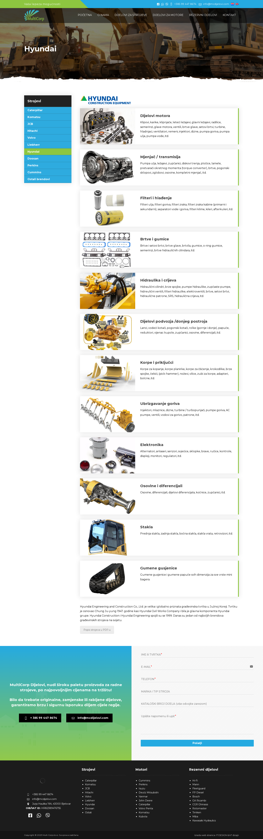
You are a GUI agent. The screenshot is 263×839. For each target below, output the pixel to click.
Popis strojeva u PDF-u (97, 629)
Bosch (196, 796)
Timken (196, 812)
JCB (30, 124)
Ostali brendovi (39, 179)
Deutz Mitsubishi (149, 792)
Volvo (32, 137)
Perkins (33, 165)
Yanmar (143, 796)
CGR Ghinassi (200, 804)
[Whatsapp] (39, 816)
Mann (195, 784)
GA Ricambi (199, 800)
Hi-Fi (195, 780)
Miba (195, 816)
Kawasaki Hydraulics (204, 820)
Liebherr (34, 144)
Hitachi (33, 130)
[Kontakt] (159, 126)
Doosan (33, 158)
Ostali (88, 812)
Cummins (34, 172)
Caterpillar (35, 110)
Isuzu (142, 788)
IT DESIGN (221, 835)
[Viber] (47, 816)
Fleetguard (198, 788)
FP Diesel (198, 792)
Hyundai (33, 151)
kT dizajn (234, 835)
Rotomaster (199, 808)
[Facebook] (30, 816)
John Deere (145, 800)
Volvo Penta (146, 808)
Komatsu (34, 117)
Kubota (143, 816)
